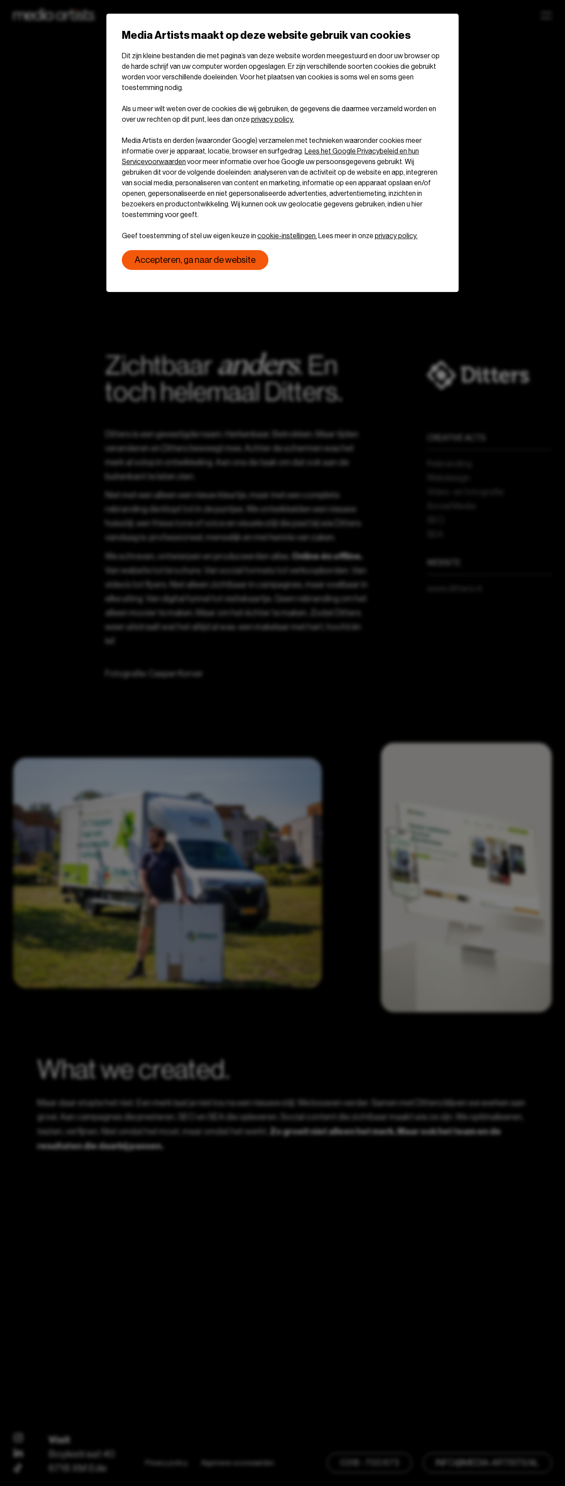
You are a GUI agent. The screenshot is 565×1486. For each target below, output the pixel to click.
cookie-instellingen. (287, 236)
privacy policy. (272, 119)
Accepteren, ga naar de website (195, 260)
